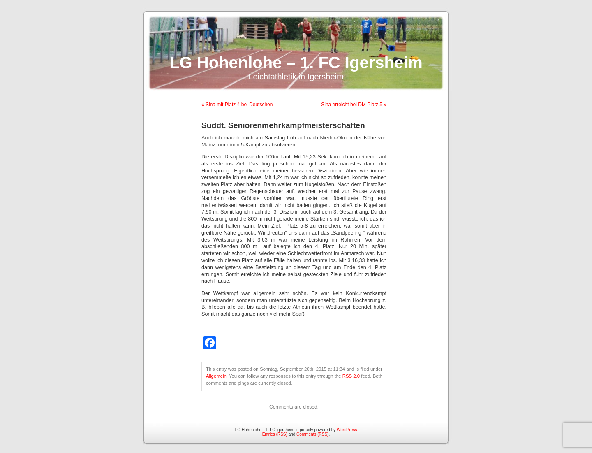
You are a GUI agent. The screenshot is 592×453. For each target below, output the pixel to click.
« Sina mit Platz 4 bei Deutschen (237, 104)
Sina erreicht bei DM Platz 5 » (353, 104)
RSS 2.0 (351, 376)
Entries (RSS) (274, 434)
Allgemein (216, 376)
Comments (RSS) (312, 434)
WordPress (347, 429)
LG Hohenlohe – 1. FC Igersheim (296, 62)
